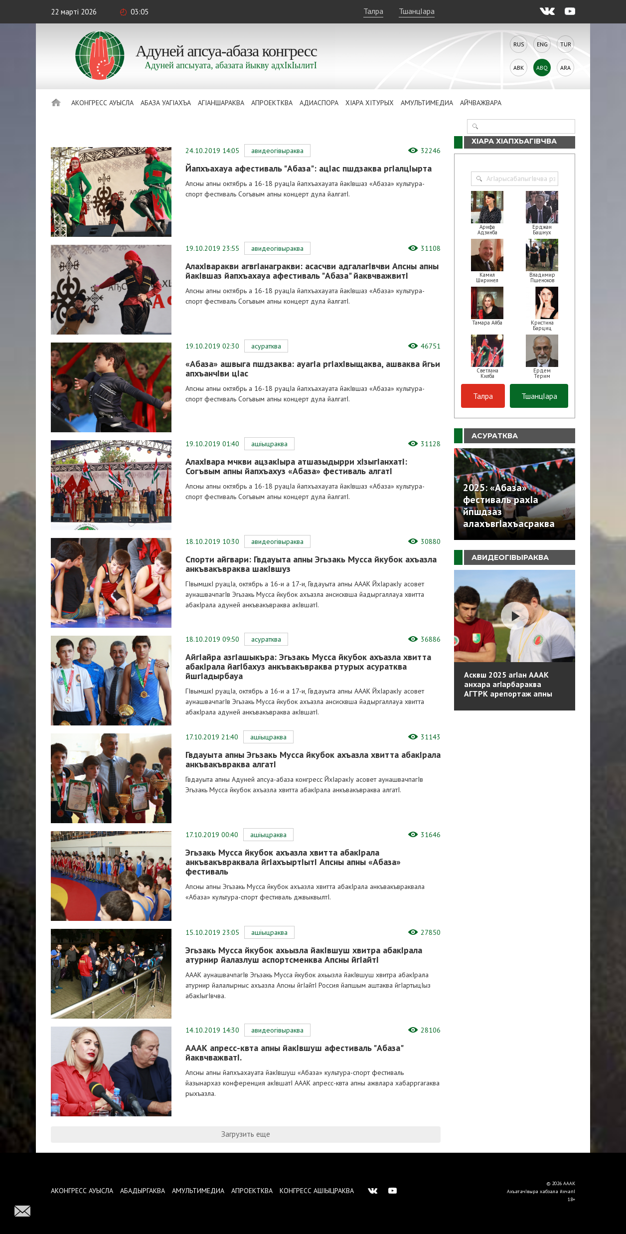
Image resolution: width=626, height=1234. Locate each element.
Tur (565, 44)
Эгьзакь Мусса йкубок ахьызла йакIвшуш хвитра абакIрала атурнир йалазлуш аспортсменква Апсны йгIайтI (303, 954)
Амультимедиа (427, 102)
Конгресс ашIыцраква (317, 1190)
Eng (542, 44)
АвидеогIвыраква (277, 150)
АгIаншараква (221, 102)
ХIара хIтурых (369, 102)
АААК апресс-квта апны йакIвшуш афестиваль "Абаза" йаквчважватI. (294, 1052)
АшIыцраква (269, 443)
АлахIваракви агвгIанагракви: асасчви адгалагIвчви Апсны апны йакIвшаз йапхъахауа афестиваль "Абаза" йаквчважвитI (312, 270)
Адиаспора (319, 102)
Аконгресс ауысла (102, 102)
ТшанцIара (417, 11)
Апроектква (272, 102)
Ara (565, 67)
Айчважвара (480, 102)
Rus (518, 44)
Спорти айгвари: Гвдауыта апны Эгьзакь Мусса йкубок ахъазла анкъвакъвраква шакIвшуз (311, 563)
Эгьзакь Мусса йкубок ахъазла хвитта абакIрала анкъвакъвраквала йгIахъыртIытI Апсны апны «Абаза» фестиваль (293, 862)
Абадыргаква (142, 1190)
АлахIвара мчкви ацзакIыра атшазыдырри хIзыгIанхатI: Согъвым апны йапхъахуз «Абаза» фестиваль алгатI (296, 466)
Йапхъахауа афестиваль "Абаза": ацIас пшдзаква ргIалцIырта (308, 168)
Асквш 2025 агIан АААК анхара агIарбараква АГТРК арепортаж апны (508, 684)
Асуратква (266, 346)
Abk (518, 67)
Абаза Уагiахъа (166, 102)
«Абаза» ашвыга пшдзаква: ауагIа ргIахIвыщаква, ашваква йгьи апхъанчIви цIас (312, 368)
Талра (373, 11)
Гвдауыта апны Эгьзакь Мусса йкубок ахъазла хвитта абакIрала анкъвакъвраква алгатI (313, 759)
